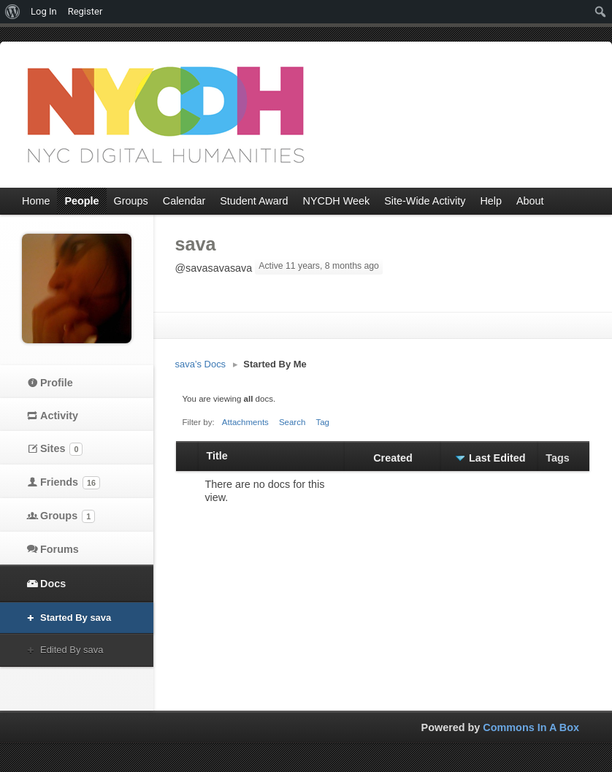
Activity (59, 415)
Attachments (245, 422)
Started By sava (75, 617)
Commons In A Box (531, 727)
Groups (67, 516)
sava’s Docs (200, 364)
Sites (61, 449)
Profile (56, 383)
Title (216, 456)
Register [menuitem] (85, 11)
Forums (59, 549)
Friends (70, 482)
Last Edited (497, 458)
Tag (322, 422)
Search (292, 422)
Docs (53, 583)
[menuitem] (13, 11)
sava (195, 244)
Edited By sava (71, 649)
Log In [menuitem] (44, 11)
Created (393, 458)
